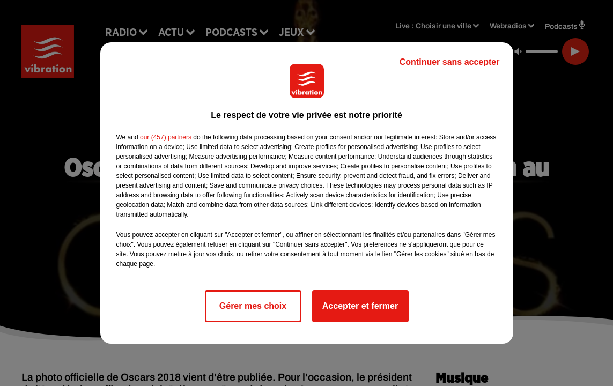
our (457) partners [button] (165, 137)
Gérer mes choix (252, 305)
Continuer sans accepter (450, 61)
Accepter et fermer (360, 305)
